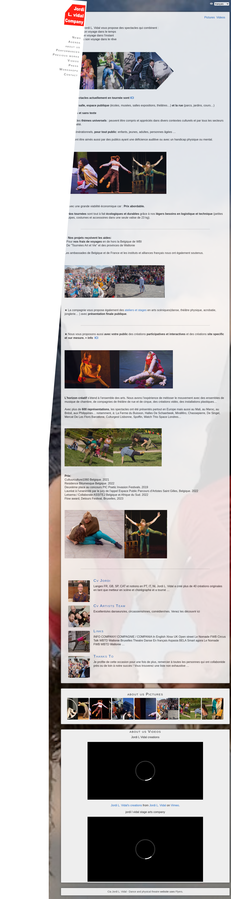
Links (98, 631)
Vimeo (175, 805)
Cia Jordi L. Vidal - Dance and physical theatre (134, 891)
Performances (67, 51)
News (76, 37)
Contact (70, 75)
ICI (132, 97)
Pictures (209, 17)
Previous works (65, 55)
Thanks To (103, 656)
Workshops (68, 70)
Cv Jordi (102, 580)
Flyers (178, 891)
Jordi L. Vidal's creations (126, 805)
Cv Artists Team (109, 606)
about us (72, 47)
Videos (220, 17)
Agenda (74, 42)
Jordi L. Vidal (157, 805)
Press (73, 66)
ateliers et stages (136, 310)
